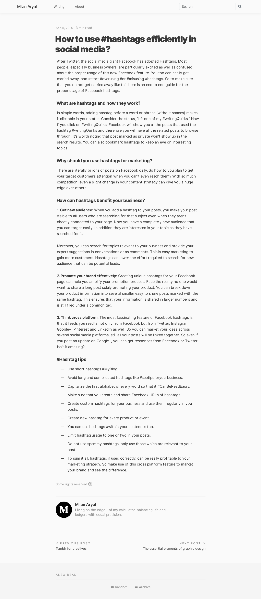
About (79, 6)
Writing (59, 6)
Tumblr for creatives (73, 549)
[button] (119, 587)
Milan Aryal (27, 6)
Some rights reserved (72, 484)
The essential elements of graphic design (170, 549)
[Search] (207, 6)
